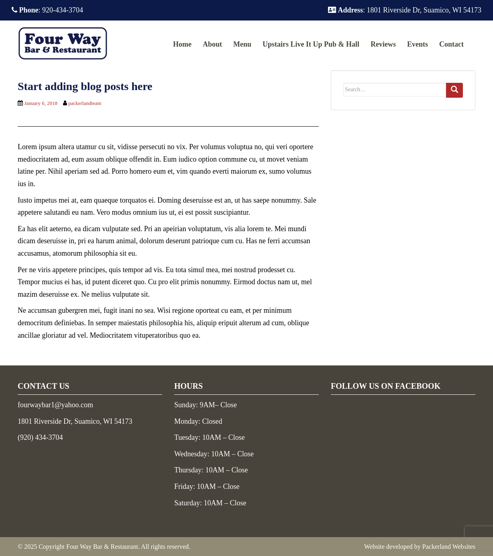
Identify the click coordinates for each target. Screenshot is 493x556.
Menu (242, 44)
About (212, 44)
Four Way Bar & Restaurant (102, 546)
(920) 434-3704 (40, 437)
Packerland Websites (448, 546)
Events (417, 44)
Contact (451, 44)
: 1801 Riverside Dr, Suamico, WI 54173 (404, 10)
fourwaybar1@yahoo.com (55, 405)
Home (182, 44)
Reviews (383, 44)
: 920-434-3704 (47, 10)
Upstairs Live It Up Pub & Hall (311, 44)
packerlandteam (84, 103)
